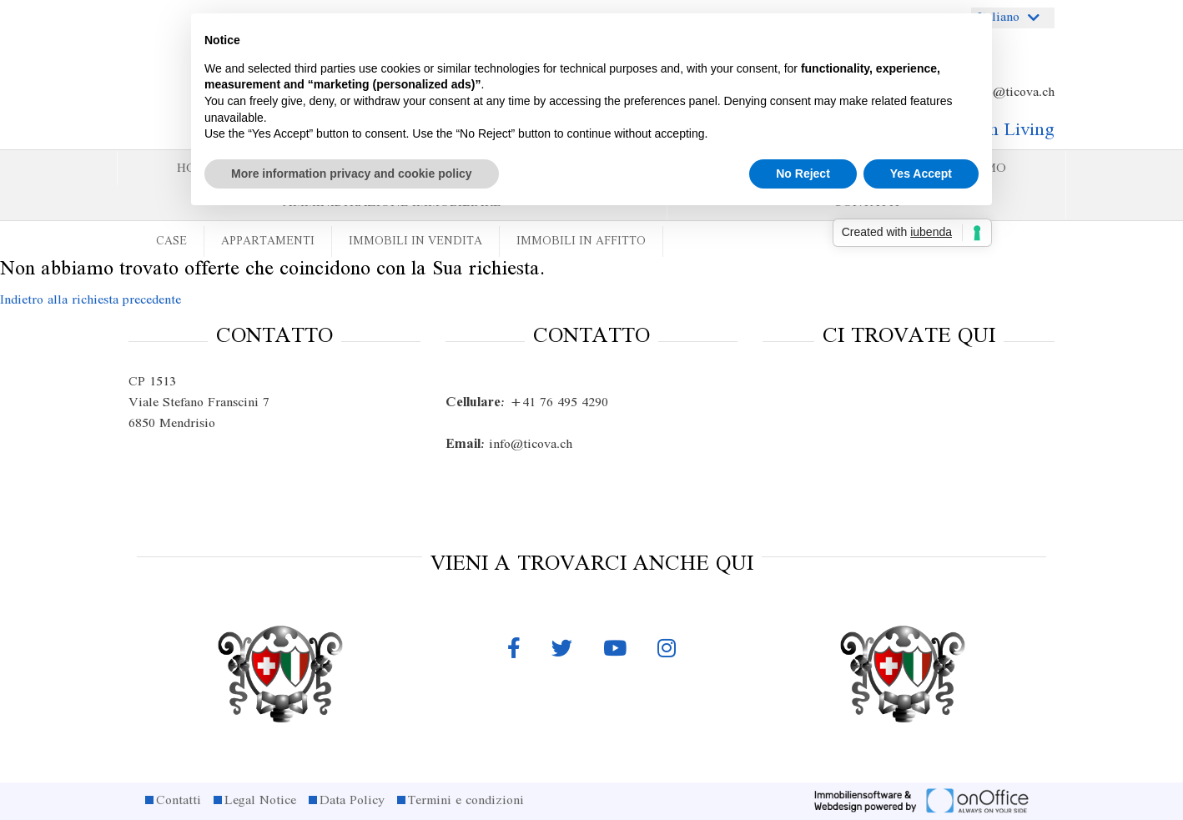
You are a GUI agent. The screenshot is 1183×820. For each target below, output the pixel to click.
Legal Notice (260, 801)
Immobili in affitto (581, 241)
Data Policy (352, 801)
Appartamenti (268, 241)
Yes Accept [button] (921, 173)
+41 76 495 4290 (527, 403)
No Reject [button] (803, 173)
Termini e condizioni (466, 801)
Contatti (178, 801)
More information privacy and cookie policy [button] (351, 173)
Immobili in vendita (415, 241)
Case (171, 241)
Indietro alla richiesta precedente (90, 300)
